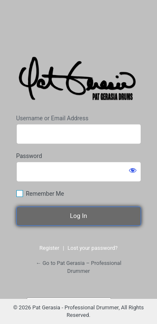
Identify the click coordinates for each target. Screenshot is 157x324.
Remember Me (45, 193)
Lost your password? (92, 248)
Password (29, 156)
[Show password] (132, 170)
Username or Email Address (52, 118)
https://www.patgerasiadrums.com (78, 80)
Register (49, 248)
